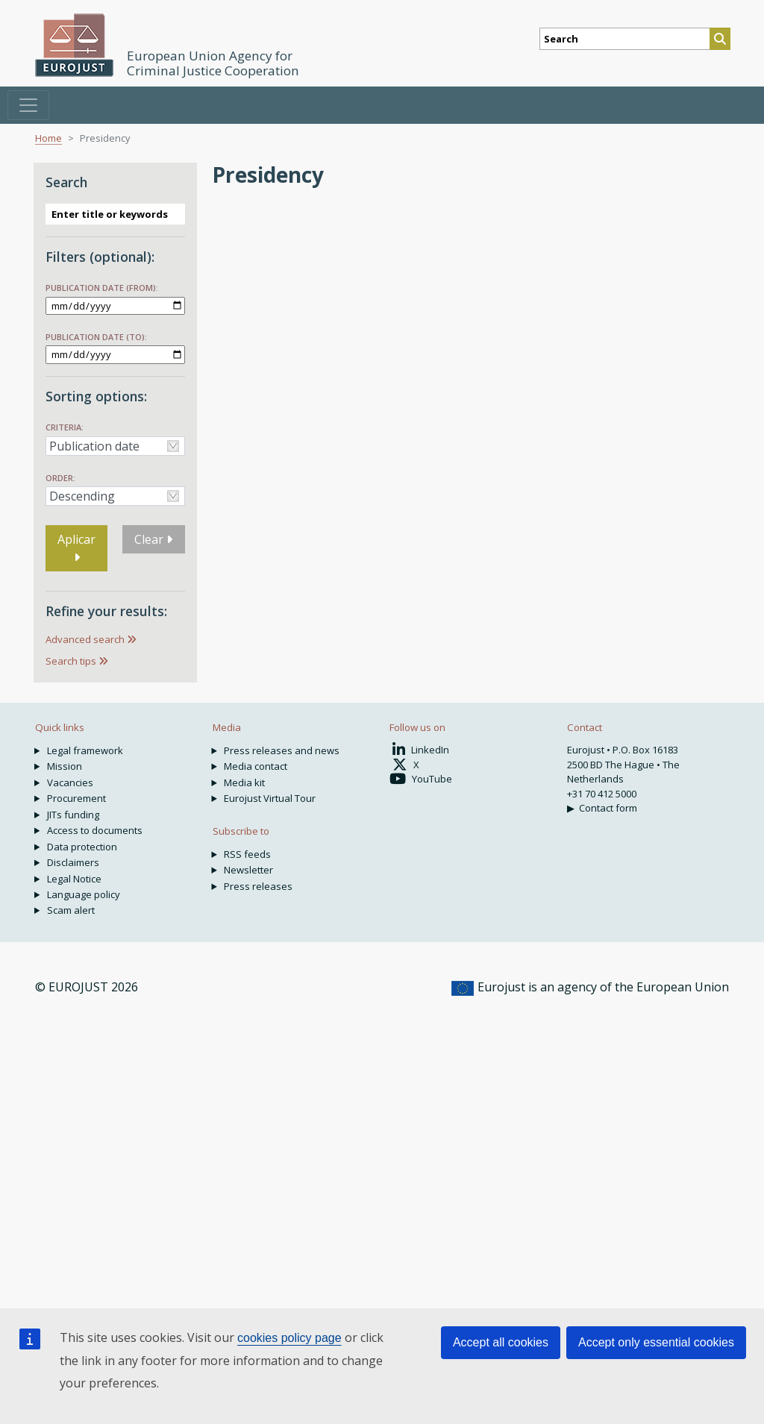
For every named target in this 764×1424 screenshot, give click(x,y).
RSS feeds (247, 854)
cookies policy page (289, 1338)
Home (48, 138)
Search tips (71, 661)
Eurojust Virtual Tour (270, 798)
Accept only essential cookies (656, 1342)
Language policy (83, 894)
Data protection (82, 846)
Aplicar (76, 547)
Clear (153, 539)
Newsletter (248, 869)
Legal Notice (74, 878)
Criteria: (65, 427)
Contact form (608, 808)
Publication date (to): (96, 336)
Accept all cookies (500, 1342)
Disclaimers (73, 862)
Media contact (255, 766)
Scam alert (71, 910)
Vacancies (70, 782)
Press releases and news (281, 750)
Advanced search (85, 639)
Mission (64, 766)
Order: (60, 477)
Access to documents (95, 830)
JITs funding (73, 814)
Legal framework (85, 750)
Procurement (76, 798)
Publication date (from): (102, 287)
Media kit (244, 782)
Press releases (258, 886)
